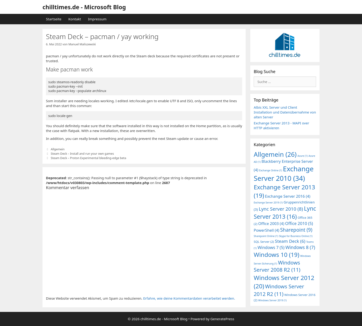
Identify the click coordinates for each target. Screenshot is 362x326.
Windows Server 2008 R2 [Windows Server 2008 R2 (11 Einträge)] (277, 266)
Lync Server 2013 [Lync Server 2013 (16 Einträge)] (285, 212)
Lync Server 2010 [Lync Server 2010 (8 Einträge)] (281, 209)
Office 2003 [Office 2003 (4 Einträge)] (271, 223)
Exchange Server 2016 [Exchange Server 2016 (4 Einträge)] (287, 196)
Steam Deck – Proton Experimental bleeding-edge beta (88, 158)
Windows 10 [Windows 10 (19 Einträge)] (276, 255)
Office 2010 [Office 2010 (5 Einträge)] (299, 223)
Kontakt (74, 19)
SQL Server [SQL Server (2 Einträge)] (264, 242)
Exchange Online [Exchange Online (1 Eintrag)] (270, 170)
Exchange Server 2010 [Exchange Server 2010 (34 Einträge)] (284, 173)
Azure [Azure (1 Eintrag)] (303, 155)
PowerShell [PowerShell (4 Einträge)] (266, 230)
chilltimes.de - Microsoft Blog (84, 7)
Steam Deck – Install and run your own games (82, 153)
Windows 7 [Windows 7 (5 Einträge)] (270, 247)
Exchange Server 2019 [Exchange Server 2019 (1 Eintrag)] (268, 202)
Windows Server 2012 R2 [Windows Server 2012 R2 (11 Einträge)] (279, 290)
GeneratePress (222, 319)
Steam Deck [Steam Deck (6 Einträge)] (290, 241)
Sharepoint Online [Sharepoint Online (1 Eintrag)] (266, 236)
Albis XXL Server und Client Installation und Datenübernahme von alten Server (285, 112)
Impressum (97, 19)
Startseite (53, 19)
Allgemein (58, 149)
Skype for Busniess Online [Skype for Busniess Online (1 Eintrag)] (296, 236)
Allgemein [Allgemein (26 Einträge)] (275, 154)
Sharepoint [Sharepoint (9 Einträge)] (296, 229)
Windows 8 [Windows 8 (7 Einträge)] (300, 247)
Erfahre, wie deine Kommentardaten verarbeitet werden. (189, 298)
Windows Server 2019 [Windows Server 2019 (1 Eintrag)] (272, 300)
